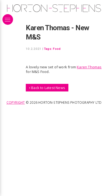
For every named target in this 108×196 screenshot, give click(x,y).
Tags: (48, 49)
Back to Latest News (47, 87)
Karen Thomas (89, 67)
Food (57, 49)
